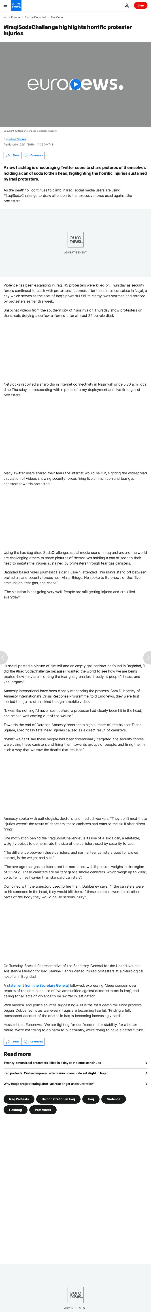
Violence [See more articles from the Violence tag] (113, 1099)
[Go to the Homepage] (16, 5)
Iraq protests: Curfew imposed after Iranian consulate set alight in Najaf (56, 1073)
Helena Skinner (16, 139)
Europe (15, 17)
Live (141, 5)
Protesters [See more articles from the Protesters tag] (43, 1109)
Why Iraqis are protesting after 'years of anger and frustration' (49, 1084)
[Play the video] (75, 84)
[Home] (5, 17)
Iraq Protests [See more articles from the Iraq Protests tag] (19, 1099)
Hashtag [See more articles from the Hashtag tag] (15, 1109)
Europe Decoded (35, 17)
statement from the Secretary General (37, 985)
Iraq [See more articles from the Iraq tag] (91, 1099)
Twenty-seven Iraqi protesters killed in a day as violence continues (52, 1063)
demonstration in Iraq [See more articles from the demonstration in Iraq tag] (58, 1099)
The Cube (57, 17)
